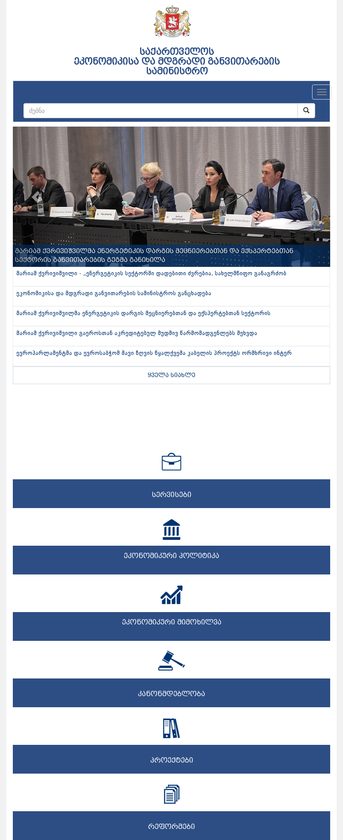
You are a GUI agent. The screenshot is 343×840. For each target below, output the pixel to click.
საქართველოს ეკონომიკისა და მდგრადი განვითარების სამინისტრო (177, 61)
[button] (37, 197)
